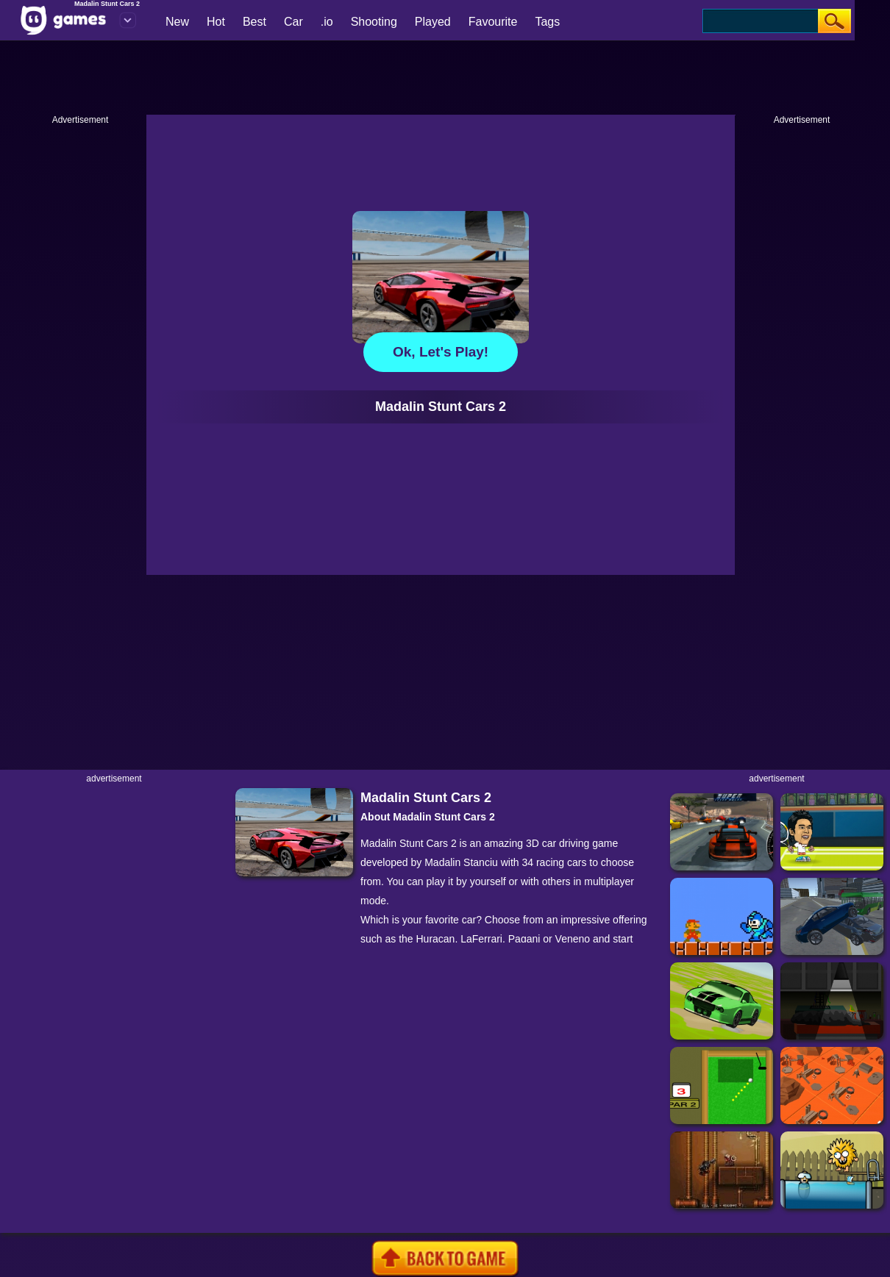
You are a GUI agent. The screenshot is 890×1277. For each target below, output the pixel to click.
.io (327, 21)
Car (293, 21)
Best (254, 21)
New (177, 21)
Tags (547, 21)
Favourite (493, 21)
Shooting (374, 21)
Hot (216, 21)
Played (433, 21)
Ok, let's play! (440, 352)
